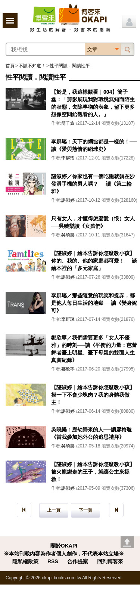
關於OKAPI (63, 546)
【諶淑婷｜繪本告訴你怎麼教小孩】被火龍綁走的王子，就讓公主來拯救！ (93, 471)
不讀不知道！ (32, 65)
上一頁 (53, 510)
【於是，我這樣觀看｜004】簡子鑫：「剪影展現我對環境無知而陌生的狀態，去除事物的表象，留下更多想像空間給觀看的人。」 (93, 103)
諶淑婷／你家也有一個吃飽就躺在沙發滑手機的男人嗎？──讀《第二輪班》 (93, 183)
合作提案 (77, 561)
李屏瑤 (68, 158)
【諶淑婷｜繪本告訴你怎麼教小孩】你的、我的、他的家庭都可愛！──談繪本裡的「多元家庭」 (94, 260)
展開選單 (10, 20)
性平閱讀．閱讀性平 (70, 65)
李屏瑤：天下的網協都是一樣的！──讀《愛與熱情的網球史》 (94, 145)
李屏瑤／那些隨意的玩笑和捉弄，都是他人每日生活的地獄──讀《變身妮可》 (94, 302)
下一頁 (85, 510)
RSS (52, 561)
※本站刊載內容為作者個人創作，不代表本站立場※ (64, 554)
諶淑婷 (68, 200)
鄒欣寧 (68, 369)
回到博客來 (110, 561)
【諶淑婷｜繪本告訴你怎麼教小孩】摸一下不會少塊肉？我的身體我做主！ (93, 394)
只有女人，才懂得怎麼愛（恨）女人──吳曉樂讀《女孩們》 (93, 222)
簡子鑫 (68, 123)
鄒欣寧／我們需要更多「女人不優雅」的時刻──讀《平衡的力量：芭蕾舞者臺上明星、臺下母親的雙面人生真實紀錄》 (94, 349)
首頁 (10, 65)
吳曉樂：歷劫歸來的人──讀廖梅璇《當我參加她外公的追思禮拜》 (91, 433)
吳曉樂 (68, 235)
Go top (127, 542)
